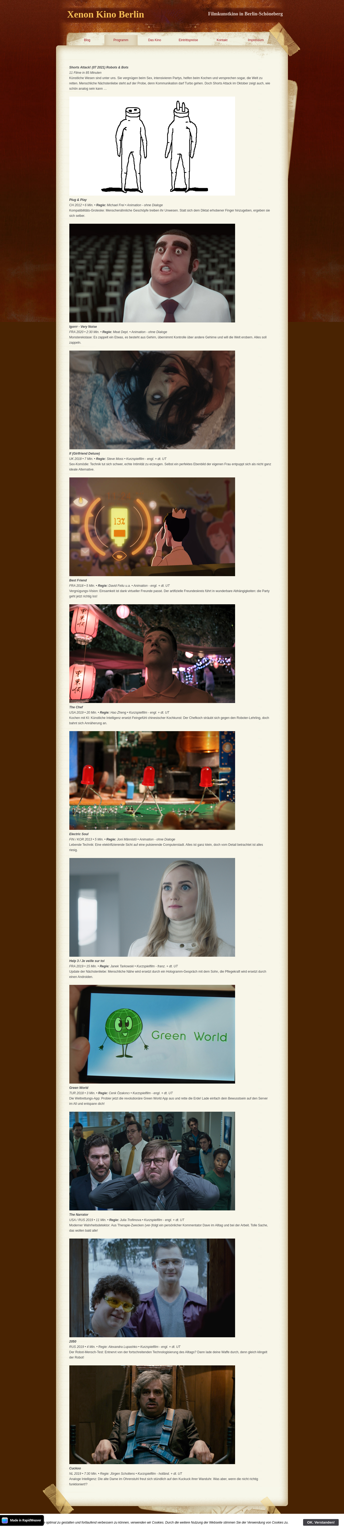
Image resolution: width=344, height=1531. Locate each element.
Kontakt (222, 40)
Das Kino (154, 40)
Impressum (256, 40)
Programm (120, 40)
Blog (87, 40)
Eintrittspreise (188, 40)
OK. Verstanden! (321, 1522)
